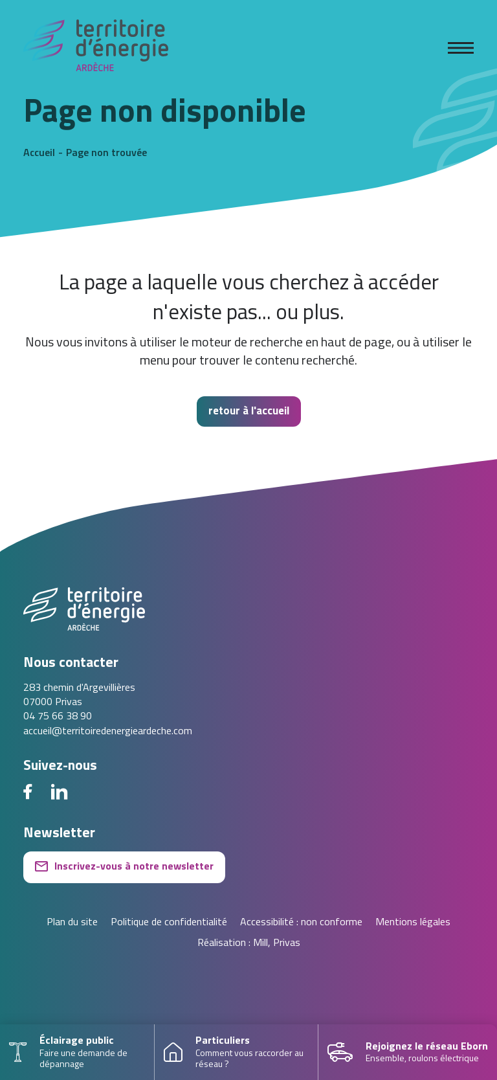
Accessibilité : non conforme (301, 922)
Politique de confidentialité (169, 922)
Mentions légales (412, 922)
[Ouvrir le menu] (461, 48)
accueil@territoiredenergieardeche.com (107, 731)
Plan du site (72, 922)
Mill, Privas (276, 943)
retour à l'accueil (248, 411)
